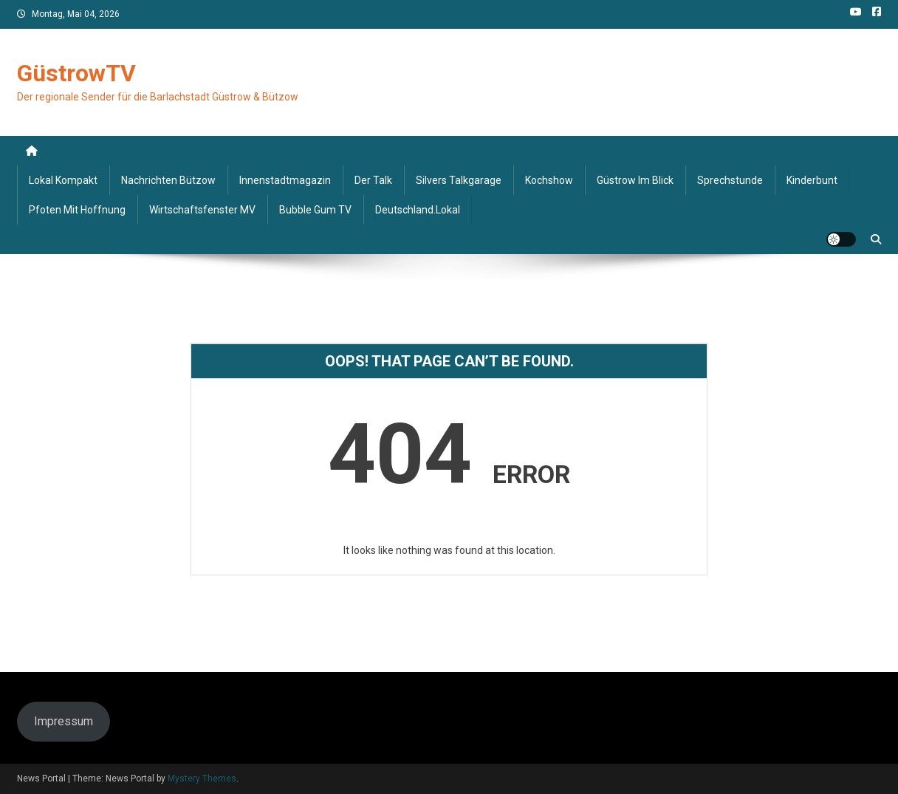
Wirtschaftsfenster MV (202, 210)
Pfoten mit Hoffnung (77, 210)
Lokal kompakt (63, 180)
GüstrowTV (76, 73)
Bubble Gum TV (315, 210)
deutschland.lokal (417, 210)
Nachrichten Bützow (168, 180)
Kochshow (549, 180)
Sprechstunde (730, 180)
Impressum (63, 721)
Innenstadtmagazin (285, 180)
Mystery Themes (202, 778)
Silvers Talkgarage (458, 180)
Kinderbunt (811, 180)
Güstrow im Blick (635, 180)
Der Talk (373, 180)
